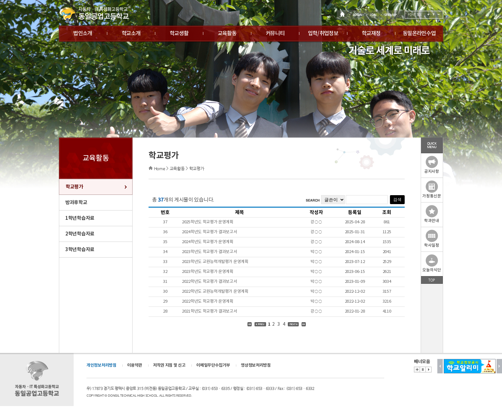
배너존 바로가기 (417, 369)
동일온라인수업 (419, 33)
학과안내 (431, 214)
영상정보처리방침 (256, 365)
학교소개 (131, 33)
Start (428, 369)
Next (499, 366)
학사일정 (431, 239)
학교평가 (74, 187)
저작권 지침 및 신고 (169, 365)
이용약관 (134, 365)
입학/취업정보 (323, 33)
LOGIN (357, 15)
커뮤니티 (275, 33)
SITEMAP (390, 15)
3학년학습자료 (79, 249)
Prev (440, 366)
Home (159, 168)
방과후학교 (76, 202)
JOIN (373, 15)
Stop (422, 369)
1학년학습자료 (79, 218)
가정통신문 (431, 189)
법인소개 (82, 33)
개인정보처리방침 (101, 365)
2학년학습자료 (79, 234)
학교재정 (371, 33)
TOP (431, 280)
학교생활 (179, 33)
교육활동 (227, 33)
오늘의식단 (431, 263)
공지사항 (431, 165)
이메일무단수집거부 (213, 365)
